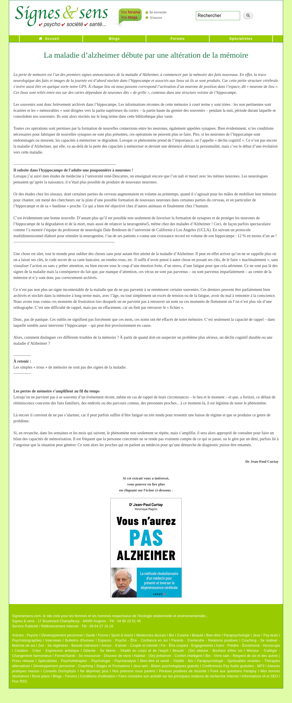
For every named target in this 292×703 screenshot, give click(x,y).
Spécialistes (240, 39)
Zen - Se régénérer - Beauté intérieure (68, 646)
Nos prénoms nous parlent (133, 671)
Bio (171, 635)
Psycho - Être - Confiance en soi (141, 640)
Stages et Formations (113, 666)
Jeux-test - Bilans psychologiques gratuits (166, 666)
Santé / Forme (97, 635)
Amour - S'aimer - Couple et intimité (129, 646)
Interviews (53, 640)
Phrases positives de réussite (182, 671)
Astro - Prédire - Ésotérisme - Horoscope (248, 646)
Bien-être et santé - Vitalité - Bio (166, 661)
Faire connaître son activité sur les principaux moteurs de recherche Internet (179, 676)
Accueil (52, 39)
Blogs (114, 39)
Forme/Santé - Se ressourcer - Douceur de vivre (93, 656)
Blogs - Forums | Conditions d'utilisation (84, 676)
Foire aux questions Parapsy (233, 671)
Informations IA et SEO (260, 676)
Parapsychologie (237, 635)
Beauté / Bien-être (206, 635)
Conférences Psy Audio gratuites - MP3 (233, 666)
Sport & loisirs (122, 635)
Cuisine (183, 635)
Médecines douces (151, 635)
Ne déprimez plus (94, 671)
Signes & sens (23, 621)
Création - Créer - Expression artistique (47, 651)
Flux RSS (19, 681)
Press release (23, 661)
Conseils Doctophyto (59, 671)
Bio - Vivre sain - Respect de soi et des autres (241, 656)
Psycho (32, 635)
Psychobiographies (27, 640)
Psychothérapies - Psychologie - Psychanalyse (98, 661)
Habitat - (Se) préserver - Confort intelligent (168, 656)
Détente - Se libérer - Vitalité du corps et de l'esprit (126, 651)
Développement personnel (62, 635)
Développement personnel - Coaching (63, 666)
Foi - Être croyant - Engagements (187, 646)
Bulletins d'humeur (79, 640)
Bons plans (41, 676)
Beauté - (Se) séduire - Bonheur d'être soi (207, 651)
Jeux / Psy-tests (265, 635)
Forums (178, 39)
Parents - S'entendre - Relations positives (204, 640)
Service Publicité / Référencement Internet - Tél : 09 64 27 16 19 (62, 626)
